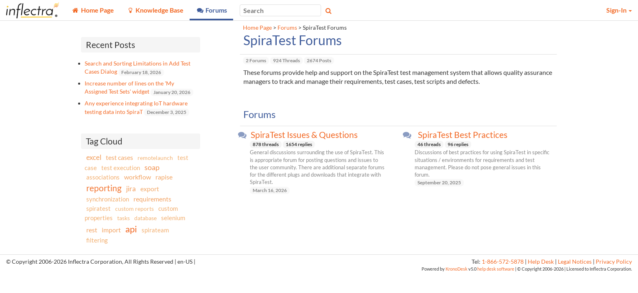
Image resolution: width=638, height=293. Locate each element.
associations (103, 177)
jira (131, 189)
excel (93, 157)
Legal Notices (575, 261)
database (145, 217)
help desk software (495, 268)
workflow (137, 177)
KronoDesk (457, 268)
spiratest (98, 208)
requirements (152, 199)
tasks (123, 217)
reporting (104, 188)
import (111, 230)
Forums (287, 27)
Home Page (257, 27)
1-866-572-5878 (503, 261)
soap (152, 167)
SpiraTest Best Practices (462, 135)
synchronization (107, 199)
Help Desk (541, 261)
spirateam (155, 230)
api (131, 228)
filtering (97, 240)
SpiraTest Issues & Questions (304, 135)
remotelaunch (155, 157)
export (149, 188)
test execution (120, 167)
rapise (164, 177)
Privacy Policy (614, 261)
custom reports (134, 208)
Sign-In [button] (619, 10)
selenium (173, 217)
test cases (119, 157)
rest (91, 230)
